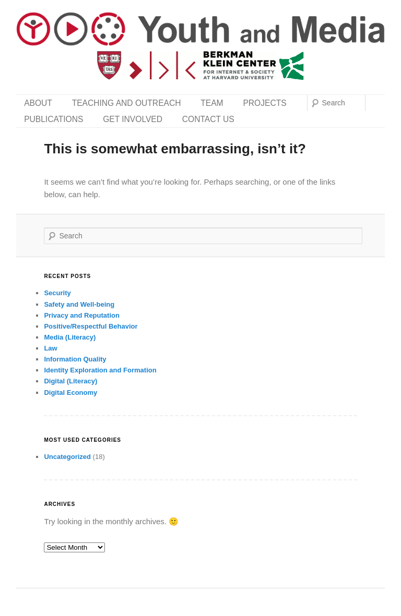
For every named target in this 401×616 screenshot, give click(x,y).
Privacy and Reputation (81, 315)
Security (57, 293)
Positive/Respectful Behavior (90, 326)
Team (211, 103)
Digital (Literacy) (70, 381)
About (38, 103)
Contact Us (208, 119)
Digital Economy (70, 392)
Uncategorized (67, 457)
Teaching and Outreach (126, 103)
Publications (53, 119)
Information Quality (75, 359)
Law (50, 348)
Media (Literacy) (70, 337)
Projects (264, 103)
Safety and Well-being (79, 304)
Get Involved (132, 119)
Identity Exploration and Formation (100, 370)
